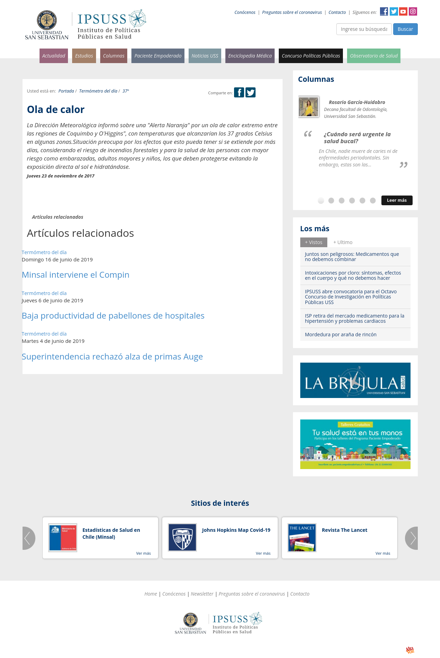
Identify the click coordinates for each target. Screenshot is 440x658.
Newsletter (202, 593)
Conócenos (245, 12)
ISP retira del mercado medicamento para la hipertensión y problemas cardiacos (355, 318)
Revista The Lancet (344, 530)
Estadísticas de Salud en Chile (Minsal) (111, 533)
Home (150, 593)
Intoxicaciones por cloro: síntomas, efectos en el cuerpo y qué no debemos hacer (353, 275)
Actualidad (53, 55)
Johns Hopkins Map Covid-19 (236, 530)
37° (125, 91)
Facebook (384, 11)
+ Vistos (313, 242)
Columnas (113, 55)
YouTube (403, 11)
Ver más (143, 553)
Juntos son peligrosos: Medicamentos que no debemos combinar (352, 256)
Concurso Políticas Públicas (311, 55)
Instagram (413, 11)
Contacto (337, 12)
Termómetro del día (98, 91)
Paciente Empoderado (158, 55)
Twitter (394, 11)
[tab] (313, 242)
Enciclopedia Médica (250, 55)
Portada (66, 91)
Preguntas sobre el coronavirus (292, 12)
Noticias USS (204, 55)
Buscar (405, 29)
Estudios (84, 55)
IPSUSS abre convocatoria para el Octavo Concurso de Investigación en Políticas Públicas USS (351, 296)
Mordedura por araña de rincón (341, 334)
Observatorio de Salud (374, 55)
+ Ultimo (342, 242)
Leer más (397, 200)
